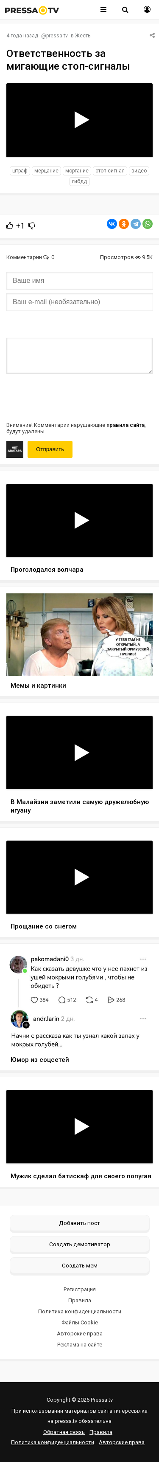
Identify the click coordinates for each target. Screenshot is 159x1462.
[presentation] (70, 396)
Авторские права (80, 1333)
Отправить (50, 449)
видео (139, 171)
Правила (79, 1300)
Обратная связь (64, 1432)
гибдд (79, 181)
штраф (20, 171)
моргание (77, 171)
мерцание (46, 171)
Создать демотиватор (79, 1244)
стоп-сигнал (110, 171)
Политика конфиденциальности (79, 1311)
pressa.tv (57, 36)
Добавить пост (79, 1222)
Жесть (82, 36)
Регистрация (80, 1289)
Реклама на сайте (79, 1344)
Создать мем (80, 1265)
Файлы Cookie (79, 1322)
